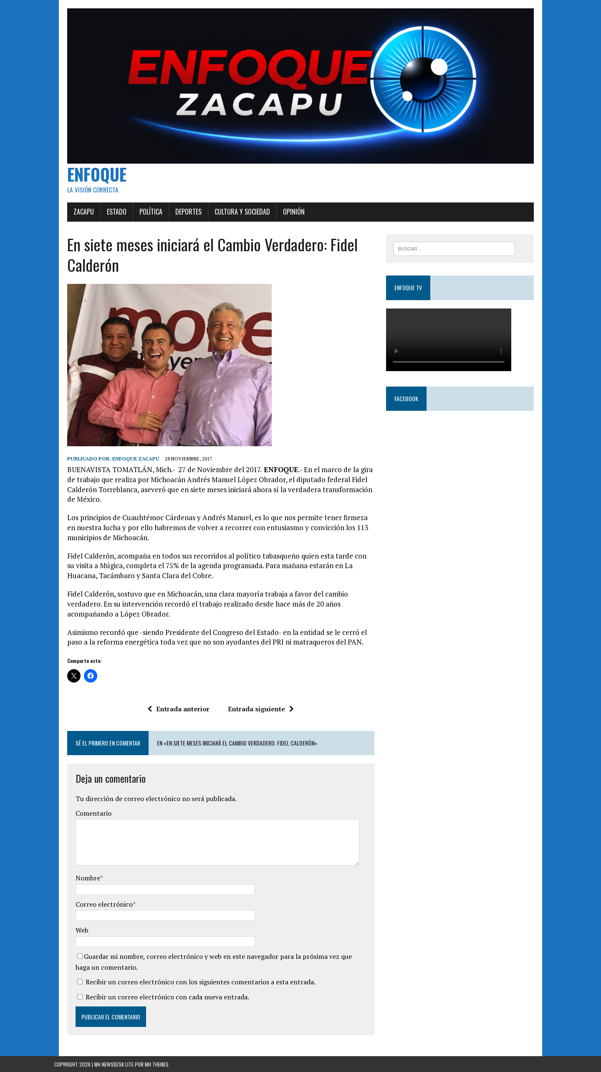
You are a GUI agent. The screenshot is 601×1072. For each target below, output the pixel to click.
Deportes (175, 221)
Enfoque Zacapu (122, 468)
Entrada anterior (174, 708)
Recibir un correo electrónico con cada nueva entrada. (154, 996)
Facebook (411, 409)
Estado (104, 221)
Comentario (80, 812)
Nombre (75, 877)
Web (69, 929)
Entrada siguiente (257, 708)
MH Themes (157, 1063)
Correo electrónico (91, 903)
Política (137, 221)
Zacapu (71, 221)
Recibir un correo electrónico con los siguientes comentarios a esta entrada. (188, 981)
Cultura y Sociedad (229, 221)
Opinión (281, 221)
